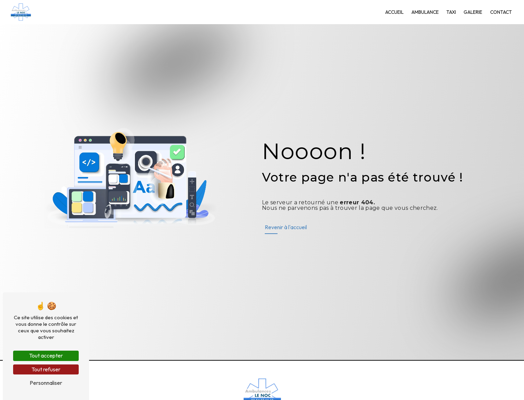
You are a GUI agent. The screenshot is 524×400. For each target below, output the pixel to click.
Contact (501, 12)
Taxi (451, 12)
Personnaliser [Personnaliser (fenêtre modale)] (46, 382)
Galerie (473, 12)
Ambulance (425, 12)
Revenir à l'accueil (286, 227)
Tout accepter (46, 355)
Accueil (394, 12)
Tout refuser (45, 369)
